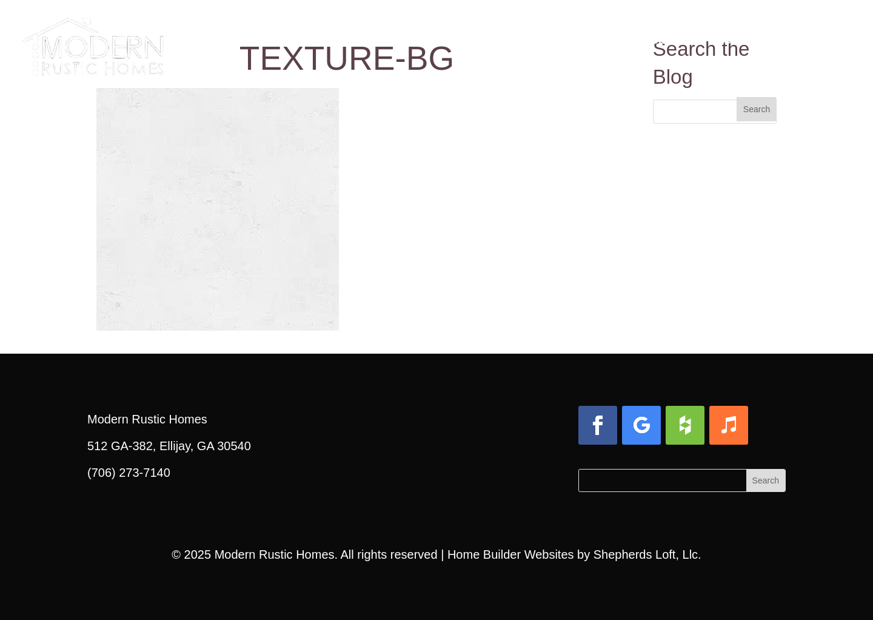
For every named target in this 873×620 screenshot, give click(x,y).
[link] (93, 36)
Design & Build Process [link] (426, 40)
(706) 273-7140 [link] (128, 472)
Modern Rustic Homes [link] (275, 554)
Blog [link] (725, 40)
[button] (757, 109)
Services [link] (646, 40)
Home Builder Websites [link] (510, 554)
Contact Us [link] (808, 40)
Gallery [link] (558, 40)
